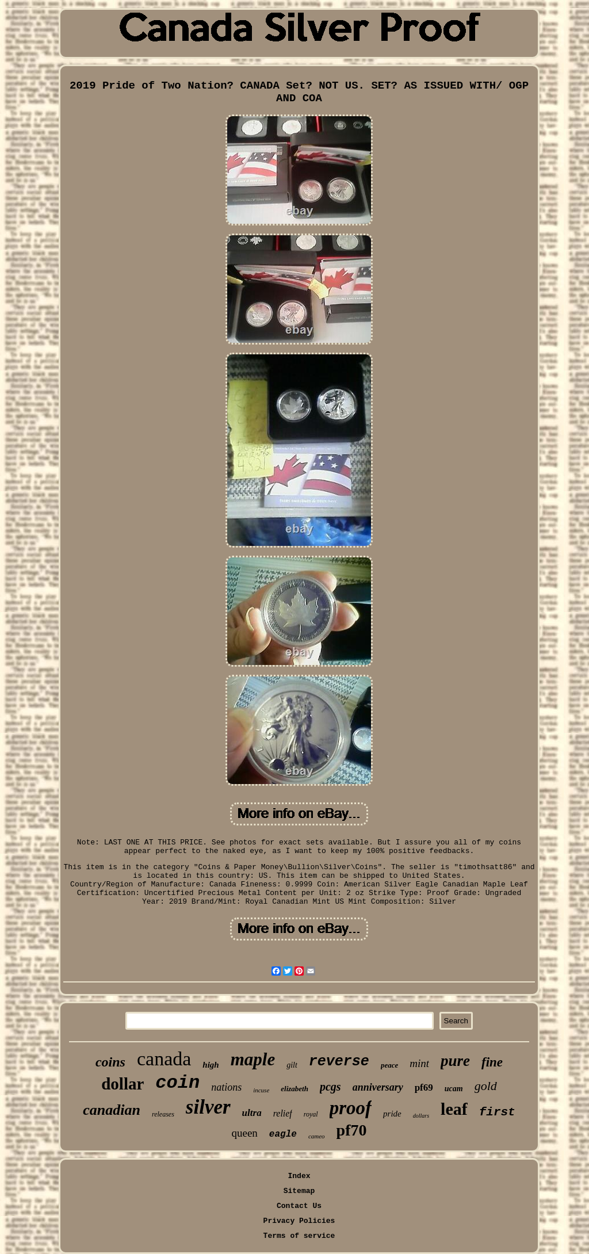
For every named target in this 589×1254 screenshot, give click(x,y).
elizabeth (294, 1088)
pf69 (424, 1087)
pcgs (330, 1086)
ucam (454, 1088)
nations (226, 1087)
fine (492, 1062)
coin (177, 1083)
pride (392, 1113)
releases (163, 1114)
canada (164, 1058)
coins (110, 1061)
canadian (111, 1110)
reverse (339, 1061)
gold (486, 1086)
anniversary (378, 1087)
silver (208, 1107)
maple (253, 1059)
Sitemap (299, 1191)
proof (351, 1108)
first (497, 1112)
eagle (283, 1134)
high (210, 1064)
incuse (261, 1090)
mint (419, 1063)
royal (311, 1114)
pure (455, 1060)
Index (299, 1176)
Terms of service (299, 1236)
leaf (454, 1108)
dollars (421, 1115)
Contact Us (299, 1206)
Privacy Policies (299, 1221)
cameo (316, 1136)
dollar (122, 1084)
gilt (291, 1065)
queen (244, 1133)
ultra (252, 1112)
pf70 (351, 1130)
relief (282, 1113)
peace (389, 1065)
